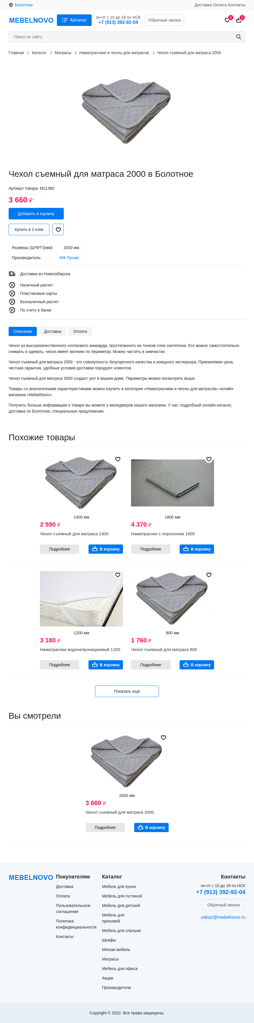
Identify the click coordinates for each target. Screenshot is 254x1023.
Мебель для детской (121, 905)
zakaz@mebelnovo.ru (223, 917)
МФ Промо (69, 257)
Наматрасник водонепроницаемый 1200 (80, 649)
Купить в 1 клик (29, 229)
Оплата (220, 5)
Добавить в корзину (36, 213)
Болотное (24, 5)
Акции (107, 978)
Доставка (203, 5)
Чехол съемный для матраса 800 (164, 649)
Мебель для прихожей (113, 918)
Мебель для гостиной (122, 896)
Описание (23, 331)
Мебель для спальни (121, 930)
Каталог (78, 20)
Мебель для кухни (119, 886)
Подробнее (59, 549)
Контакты (236, 5)
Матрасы (110, 959)
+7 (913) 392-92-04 (118, 22)
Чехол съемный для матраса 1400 (74, 533)
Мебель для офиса (120, 968)
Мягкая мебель (116, 949)
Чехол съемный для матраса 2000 (120, 812)
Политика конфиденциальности (76, 924)
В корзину (110, 549)
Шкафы (109, 940)
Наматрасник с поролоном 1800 (163, 533)
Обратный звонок (164, 20)
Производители (116, 987)
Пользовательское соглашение (73, 908)
